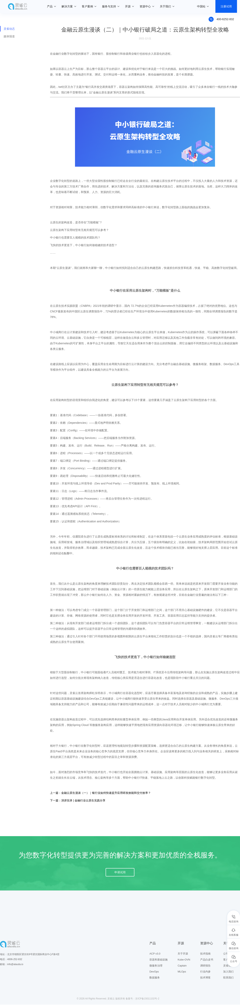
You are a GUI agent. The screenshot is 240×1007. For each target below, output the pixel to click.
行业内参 (205, 971)
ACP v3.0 (154, 953)
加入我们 (228, 971)
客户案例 (87, 6)
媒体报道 (9, 36)
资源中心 (145, 6)
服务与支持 (109, 6)
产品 (50, 6)
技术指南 (205, 953)
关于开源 (183, 953)
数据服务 (154, 977)
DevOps (154, 971)
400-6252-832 (225, 19)
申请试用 (120, 872)
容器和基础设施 (158, 959)
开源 (128, 6)
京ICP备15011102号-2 (147, 998)
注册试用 (226, 6)
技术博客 (205, 977)
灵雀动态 (9, 28)
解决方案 (67, 6)
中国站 (201, 6)
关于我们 (165, 6)
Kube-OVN (184, 959)
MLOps (182, 971)
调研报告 (205, 965)
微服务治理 (155, 965)
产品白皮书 (206, 959)
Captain (182, 965)
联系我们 (228, 977)
